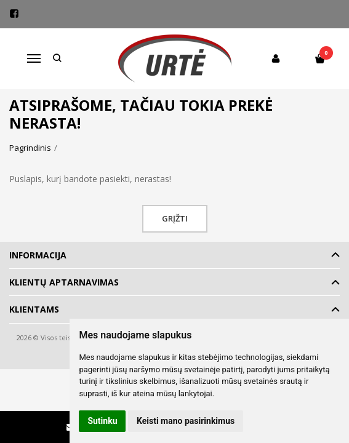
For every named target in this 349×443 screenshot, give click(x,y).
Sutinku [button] (102, 421)
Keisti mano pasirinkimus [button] (186, 421)
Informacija (37, 255)
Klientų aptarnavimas (64, 282)
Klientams (34, 309)
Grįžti (175, 218)
